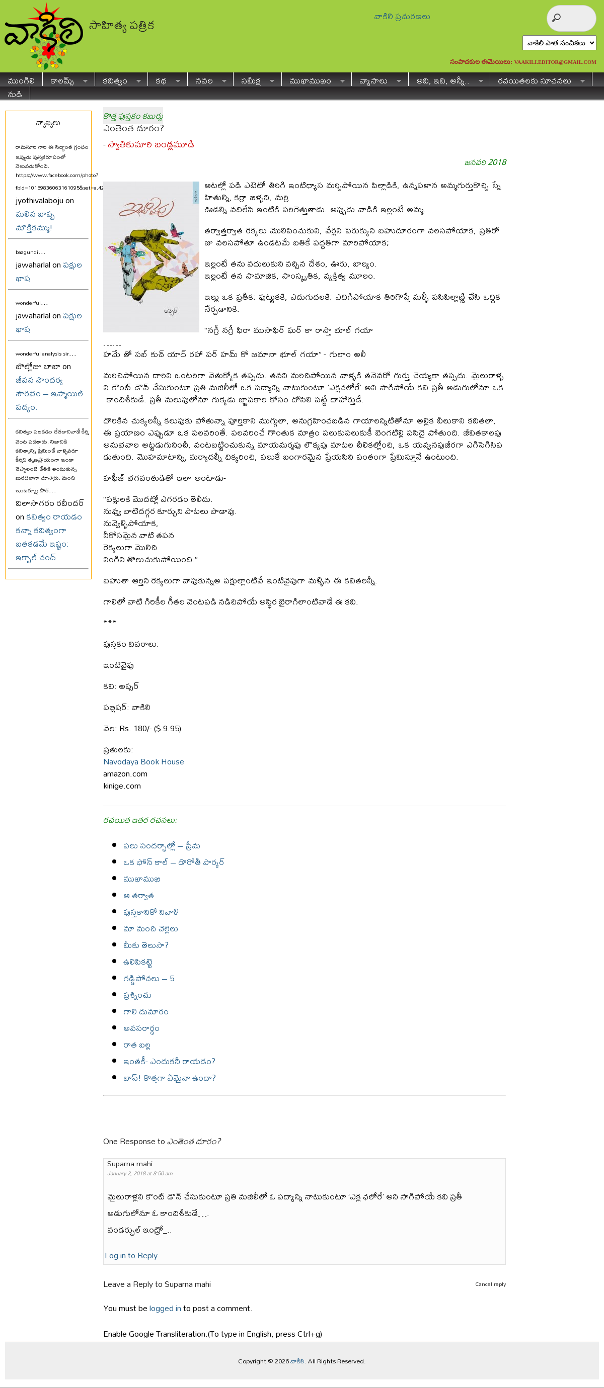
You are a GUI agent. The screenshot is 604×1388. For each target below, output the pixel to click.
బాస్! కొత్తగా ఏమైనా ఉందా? (169, 1077)
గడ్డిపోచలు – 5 (148, 978)
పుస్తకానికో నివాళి (151, 911)
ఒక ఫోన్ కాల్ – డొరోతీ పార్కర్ (173, 861)
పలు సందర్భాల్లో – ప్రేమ (161, 845)
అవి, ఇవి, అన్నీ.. (446, 79)
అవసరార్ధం (141, 1027)
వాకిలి (297, 1360)
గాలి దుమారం (146, 1011)
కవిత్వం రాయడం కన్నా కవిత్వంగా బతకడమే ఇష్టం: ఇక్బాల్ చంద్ (49, 536)
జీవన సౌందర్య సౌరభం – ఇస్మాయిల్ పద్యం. (50, 393)
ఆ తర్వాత (138, 895)
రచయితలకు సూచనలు (537, 79)
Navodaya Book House (143, 761)
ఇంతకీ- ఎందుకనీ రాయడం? (169, 1061)
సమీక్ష (254, 79)
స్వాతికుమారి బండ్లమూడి (151, 144)
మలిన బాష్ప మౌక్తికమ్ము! (35, 220)
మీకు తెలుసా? (146, 944)
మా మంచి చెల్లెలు (150, 928)
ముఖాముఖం (313, 79)
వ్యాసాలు (376, 79)
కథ (164, 79)
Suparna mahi (188, 1283)
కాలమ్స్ (65, 79)
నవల (207, 79)
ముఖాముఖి (142, 878)
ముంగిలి (21, 79)
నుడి (15, 93)
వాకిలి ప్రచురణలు (402, 16)
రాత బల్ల (136, 1044)
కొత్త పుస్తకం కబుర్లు (133, 115)
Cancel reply (490, 1283)
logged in (165, 1307)
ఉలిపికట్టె (138, 961)
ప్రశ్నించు (137, 994)
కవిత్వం (118, 79)
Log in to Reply (131, 1255)
